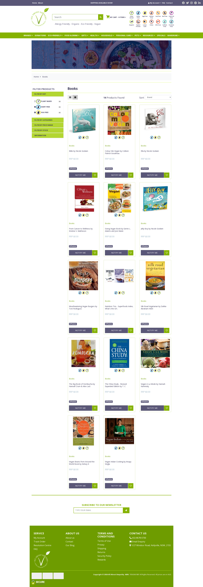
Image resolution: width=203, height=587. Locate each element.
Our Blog (70, 545)
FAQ (163, 3)
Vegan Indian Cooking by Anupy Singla (118, 462)
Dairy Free (138, 15)
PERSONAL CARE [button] (124, 35)
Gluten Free (151, 15)
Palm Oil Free (171, 15)
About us (70, 537)
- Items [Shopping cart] (116, 16)
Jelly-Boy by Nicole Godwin (152, 228)
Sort (141, 97)
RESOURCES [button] (149, 35)
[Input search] (75, 17)
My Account (39, 537)
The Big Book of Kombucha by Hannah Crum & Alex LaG (82, 385)
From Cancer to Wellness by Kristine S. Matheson (81, 229)
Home (34, 3)
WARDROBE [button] (173, 35)
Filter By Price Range (43, 125)
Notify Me (80, 175)
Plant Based (131, 15)
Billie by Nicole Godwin (78, 151)
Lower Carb (145, 24)
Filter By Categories (43, 120)
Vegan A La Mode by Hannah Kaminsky (153, 385)
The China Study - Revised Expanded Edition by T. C (116, 385)
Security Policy (104, 556)
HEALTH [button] (94, 35)
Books (71, 145)
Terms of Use (104, 540)
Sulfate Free (164, 24)
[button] (154, 3)
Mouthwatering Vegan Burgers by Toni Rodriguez (83, 307)
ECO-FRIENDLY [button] (55, 35)
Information (40, 135)
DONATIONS (40, 35)
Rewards (101, 559)
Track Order (39, 541)
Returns (101, 552)
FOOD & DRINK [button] (72, 35)
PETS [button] (138, 35)
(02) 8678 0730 (137, 537)
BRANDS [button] (28, 35)
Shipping (101, 548)
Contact (169, 3)
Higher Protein (138, 24)
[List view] (75, 97)
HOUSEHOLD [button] (107, 35)
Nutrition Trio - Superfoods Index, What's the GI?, (119, 307)
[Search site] (100, 17)
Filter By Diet (40, 94)
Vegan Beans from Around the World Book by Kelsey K (82, 462)
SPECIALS (161, 35)
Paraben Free (171, 24)
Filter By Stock (41, 130)
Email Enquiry (137, 541)
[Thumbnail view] (70, 97)
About (40, 3)
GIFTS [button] (84, 35)
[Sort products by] (158, 97)
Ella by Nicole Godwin (150, 151)
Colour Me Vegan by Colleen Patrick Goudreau (117, 152)
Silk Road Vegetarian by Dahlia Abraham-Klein (153, 307)
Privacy (100, 544)
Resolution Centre (42, 545)
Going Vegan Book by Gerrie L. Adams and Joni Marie (118, 229)
